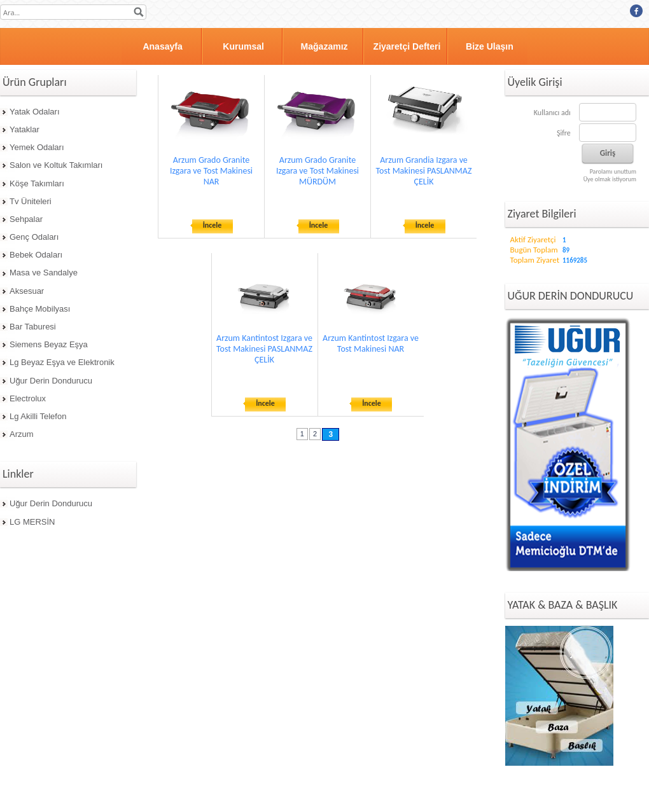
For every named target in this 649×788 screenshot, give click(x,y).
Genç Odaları (34, 237)
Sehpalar (26, 219)
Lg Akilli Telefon (38, 416)
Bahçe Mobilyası (40, 309)
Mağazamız (324, 46)
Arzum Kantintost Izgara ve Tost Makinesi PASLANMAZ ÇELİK (264, 349)
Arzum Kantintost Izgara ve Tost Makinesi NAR (371, 343)
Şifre (564, 132)
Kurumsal (243, 46)
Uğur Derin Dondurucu (51, 380)
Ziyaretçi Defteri (407, 46)
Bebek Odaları (36, 254)
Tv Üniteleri (31, 201)
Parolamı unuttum (613, 171)
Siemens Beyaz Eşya (49, 344)
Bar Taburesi (33, 326)
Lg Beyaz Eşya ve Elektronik (62, 362)
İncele (212, 225)
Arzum (22, 434)
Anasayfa (162, 46)
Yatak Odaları (35, 111)
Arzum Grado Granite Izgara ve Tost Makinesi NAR (211, 171)
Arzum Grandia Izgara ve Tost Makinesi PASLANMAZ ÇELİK (424, 171)
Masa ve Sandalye (44, 272)
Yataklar (24, 129)
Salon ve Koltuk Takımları (56, 165)
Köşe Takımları (37, 183)
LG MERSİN (32, 522)
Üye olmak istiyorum (609, 179)
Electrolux (28, 398)
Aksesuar (27, 291)
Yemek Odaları (37, 147)
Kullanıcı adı (552, 112)
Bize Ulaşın (489, 46)
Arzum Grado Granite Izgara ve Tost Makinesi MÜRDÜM (317, 171)
